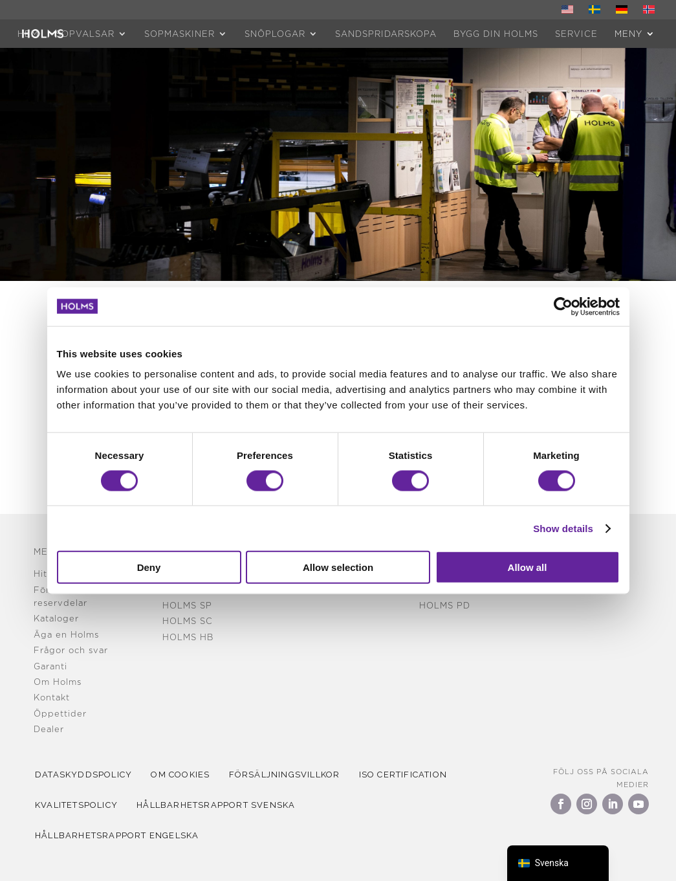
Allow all (527, 567)
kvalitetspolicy (78, 805)
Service (576, 33)
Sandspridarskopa (386, 33)
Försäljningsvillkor (293, 774)
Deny (149, 567)
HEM (28, 33)
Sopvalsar (85, 33)
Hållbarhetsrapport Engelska (119, 835)
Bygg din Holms (495, 33)
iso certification (416, 774)
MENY (628, 33)
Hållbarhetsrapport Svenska (221, 805)
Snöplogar (275, 33)
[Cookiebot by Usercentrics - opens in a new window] (563, 306)
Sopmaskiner (179, 33)
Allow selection (338, 567)
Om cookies (186, 774)
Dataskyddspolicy (85, 774)
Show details (563, 527)
